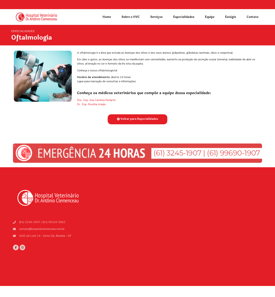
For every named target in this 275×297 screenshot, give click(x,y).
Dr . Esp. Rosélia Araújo (91, 104)
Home (106, 17)
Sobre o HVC (131, 17)
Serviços (156, 17)
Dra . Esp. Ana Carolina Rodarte (96, 100)
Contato (253, 17)
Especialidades (183, 17)
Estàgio (230, 17)
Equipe (209, 17)
